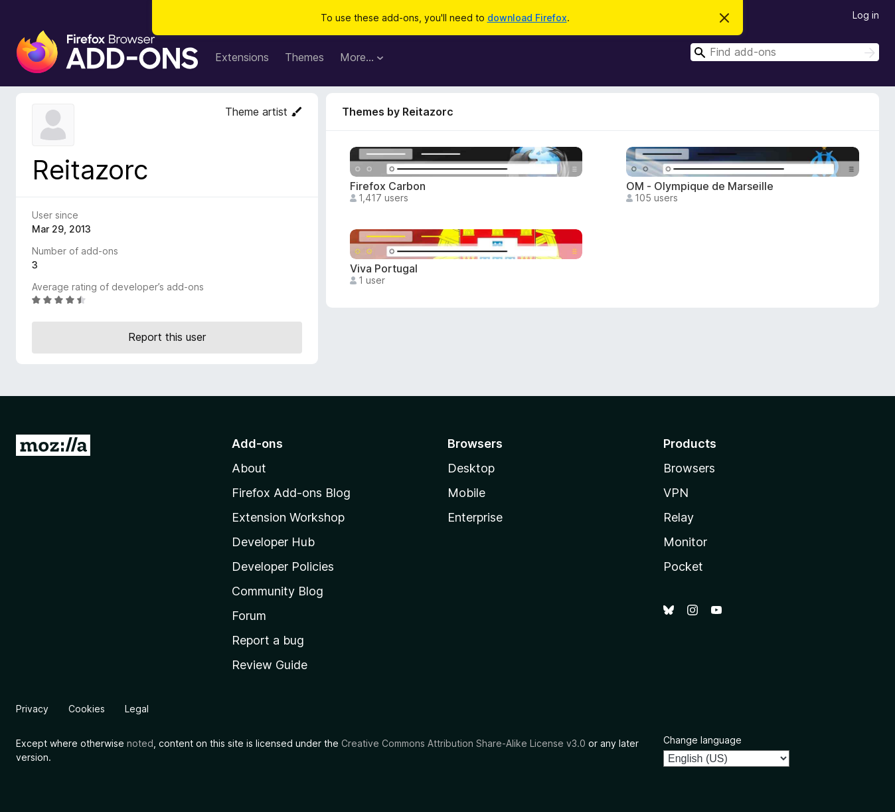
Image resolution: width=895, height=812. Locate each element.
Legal (137, 708)
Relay (678, 517)
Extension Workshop (288, 517)
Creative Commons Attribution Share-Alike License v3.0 (463, 743)
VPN (676, 493)
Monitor (685, 542)
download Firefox (527, 17)
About (249, 468)
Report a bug (268, 640)
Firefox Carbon (388, 186)
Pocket (683, 566)
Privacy (32, 708)
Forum (249, 616)
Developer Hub (273, 542)
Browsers (689, 468)
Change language (702, 740)
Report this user (167, 337)
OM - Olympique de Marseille (699, 186)
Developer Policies (283, 566)
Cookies (86, 708)
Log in (866, 15)
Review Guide (269, 665)
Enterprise (475, 517)
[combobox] (785, 52)
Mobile (466, 493)
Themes (304, 57)
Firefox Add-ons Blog (291, 493)
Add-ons (257, 444)
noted (140, 743)
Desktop (471, 468)
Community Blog (277, 591)
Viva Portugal (384, 268)
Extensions (242, 57)
